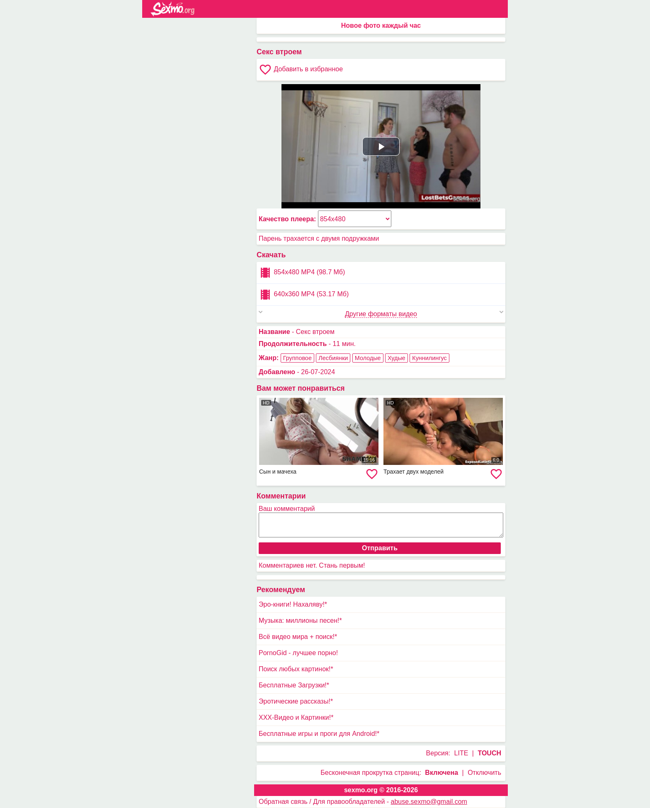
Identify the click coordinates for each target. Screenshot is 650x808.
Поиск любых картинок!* (296, 669)
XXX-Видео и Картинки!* (296, 717)
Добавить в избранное (301, 69)
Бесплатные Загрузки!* (294, 685)
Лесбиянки (333, 358)
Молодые (368, 358)
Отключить (484, 772)
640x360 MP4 (304, 294)
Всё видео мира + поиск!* (298, 636)
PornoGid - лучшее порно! (298, 652)
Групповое (297, 358)
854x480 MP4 (302, 272)
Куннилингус (429, 358)
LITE (461, 753)
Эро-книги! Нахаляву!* (293, 604)
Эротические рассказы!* (296, 701)
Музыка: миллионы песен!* (300, 620)
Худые (396, 358)
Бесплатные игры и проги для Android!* (319, 733)
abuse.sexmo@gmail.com (429, 801)
